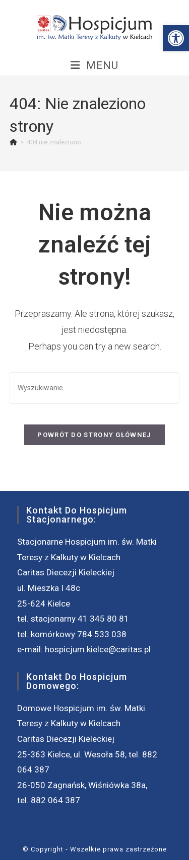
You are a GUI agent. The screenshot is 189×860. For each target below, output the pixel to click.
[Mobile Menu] (94, 65)
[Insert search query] (95, 388)
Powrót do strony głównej (94, 435)
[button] (176, 38)
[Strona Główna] (13, 142)
